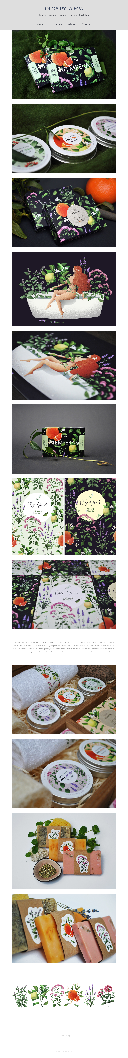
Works (41, 24)
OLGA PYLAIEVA (64, 8)
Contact (86, 24)
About (72, 24)
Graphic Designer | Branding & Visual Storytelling (64, 15)
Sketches (56, 24)
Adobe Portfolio (67, 1051)
